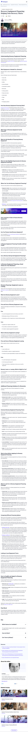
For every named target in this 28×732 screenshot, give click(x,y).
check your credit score (8, 604)
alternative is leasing (4, 290)
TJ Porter (10, 19)
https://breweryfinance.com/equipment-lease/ (10, 657)
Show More (14, 730)
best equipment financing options (17, 200)
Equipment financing (4, 107)
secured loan (7, 109)
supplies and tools (10, 61)
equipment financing (14, 4)
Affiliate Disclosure (4, 6)
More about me (4, 681)
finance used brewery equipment (14, 234)
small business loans (6, 4)
